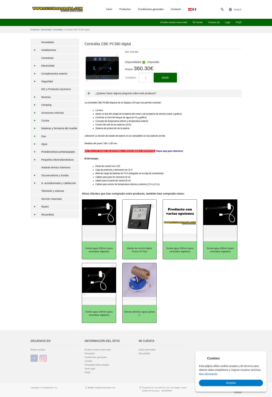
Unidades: (131, 77)
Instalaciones (43, 50)
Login (227, 22)
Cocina (39, 120)
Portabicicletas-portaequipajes (52, 151)
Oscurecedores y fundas (49, 175)
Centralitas (58, 30)
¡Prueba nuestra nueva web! (173, 22)
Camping (40, 104)
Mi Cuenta (198, 22)
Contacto (176, 9)
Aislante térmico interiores (55, 167)
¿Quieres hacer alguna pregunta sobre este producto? (125, 93)
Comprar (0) (214, 22)
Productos (125, 9)
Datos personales (147, 349)
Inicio (109, 9)
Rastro (39, 206)
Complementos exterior (48, 73)
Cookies (88, 361)
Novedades (47, 42)
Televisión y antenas (52, 190)
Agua (38, 144)
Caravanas (47, 57)
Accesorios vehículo (47, 112)
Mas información (208, 374)
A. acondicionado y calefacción (53, 183)
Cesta (235, 10)
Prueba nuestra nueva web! (98, 349)
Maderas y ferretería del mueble (53, 128)
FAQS (239, 22)
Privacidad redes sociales (97, 365)
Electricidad (46, 30)
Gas (38, 136)
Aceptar (231, 382)
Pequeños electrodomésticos (52, 159)
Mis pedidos (144, 353)
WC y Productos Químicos (56, 89)
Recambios (42, 214)
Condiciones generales (151, 9)
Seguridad (41, 81)
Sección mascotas (51, 198)
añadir (165, 77)
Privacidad (90, 353)
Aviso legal (90, 368)
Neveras (40, 97)
